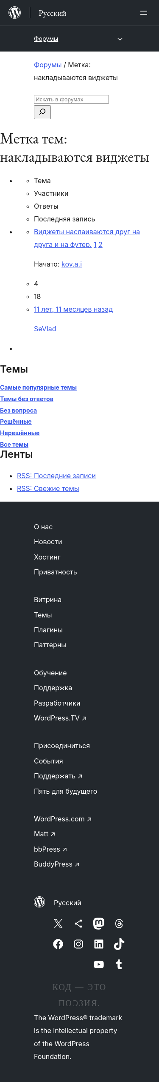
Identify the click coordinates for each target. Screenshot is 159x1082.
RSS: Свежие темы (48, 488)
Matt (45, 833)
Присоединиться (62, 745)
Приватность (55, 572)
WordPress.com (63, 819)
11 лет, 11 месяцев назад (73, 309)
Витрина (47, 599)
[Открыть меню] (145, 13)
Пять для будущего (65, 791)
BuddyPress (57, 864)
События (48, 761)
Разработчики (57, 703)
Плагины (48, 630)
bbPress (50, 849)
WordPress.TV (60, 718)
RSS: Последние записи (56, 475)
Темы (43, 615)
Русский (67, 902)
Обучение (50, 673)
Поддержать (58, 776)
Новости (48, 541)
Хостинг (47, 557)
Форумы (46, 38)
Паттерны (50, 644)
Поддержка (53, 687)
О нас (43, 526)
